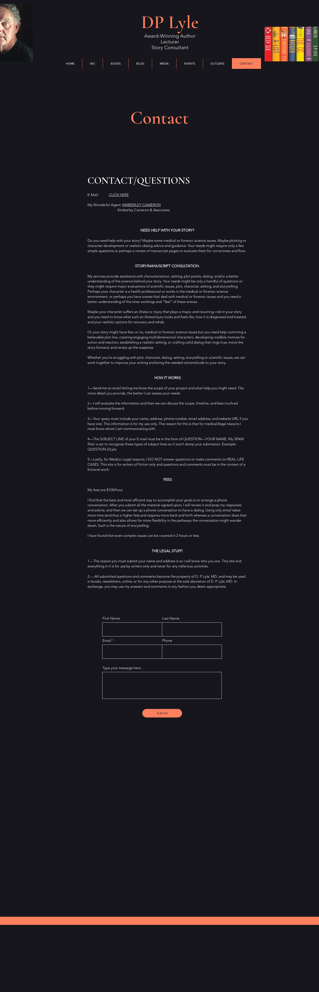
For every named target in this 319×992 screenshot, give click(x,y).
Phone (167, 640)
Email (106, 640)
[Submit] (162, 713)
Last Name (170, 618)
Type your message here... (122, 668)
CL (119, 195)
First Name (111, 618)
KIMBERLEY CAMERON (141, 205)
